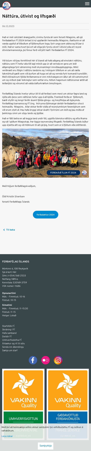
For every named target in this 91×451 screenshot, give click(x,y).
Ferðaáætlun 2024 (45, 215)
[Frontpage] (6, 5)
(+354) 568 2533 (17, 275)
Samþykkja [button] (46, 446)
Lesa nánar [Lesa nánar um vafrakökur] (7, 436)
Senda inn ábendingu (13, 347)
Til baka (10, 229)
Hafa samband (9, 333)
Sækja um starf (9, 350)
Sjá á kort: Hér (9, 272)
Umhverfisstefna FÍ (11, 340)
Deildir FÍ (6, 336)
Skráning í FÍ (8, 329)
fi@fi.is (14, 279)
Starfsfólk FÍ (8, 326)
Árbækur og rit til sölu (13, 343)
